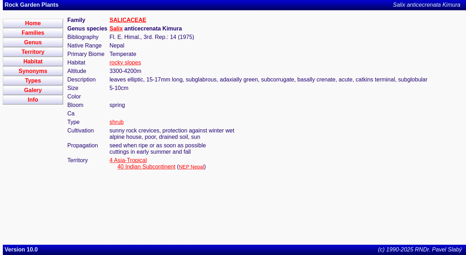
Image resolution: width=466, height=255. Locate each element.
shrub (117, 122)
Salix (116, 29)
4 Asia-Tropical (128, 160)
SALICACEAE (128, 20)
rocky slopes (125, 63)
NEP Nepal (191, 167)
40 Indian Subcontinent (146, 167)
